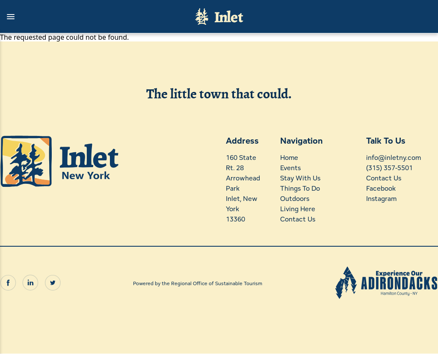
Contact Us (297, 219)
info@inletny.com (393, 157)
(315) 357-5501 (389, 167)
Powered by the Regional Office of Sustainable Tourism (197, 283)
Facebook (381, 188)
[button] (93, 16)
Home (289, 157)
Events (290, 167)
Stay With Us (300, 178)
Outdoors (294, 198)
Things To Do (300, 188)
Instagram (381, 198)
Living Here (297, 208)
